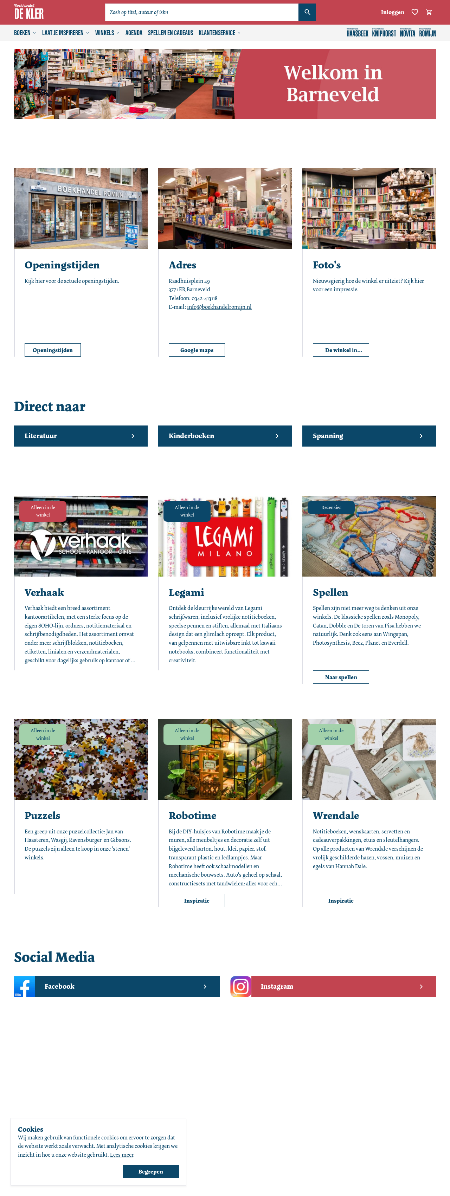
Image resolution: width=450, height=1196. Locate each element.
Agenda (134, 33)
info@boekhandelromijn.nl (219, 307)
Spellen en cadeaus (170, 33)
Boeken (25, 33)
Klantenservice (220, 33)
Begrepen (151, 1171)
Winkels (107, 33)
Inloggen (392, 12)
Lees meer (121, 1154)
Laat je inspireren (66, 33)
